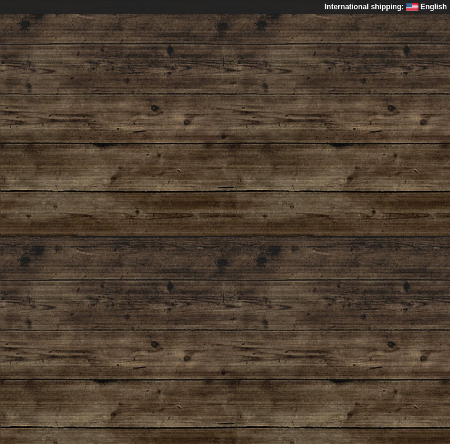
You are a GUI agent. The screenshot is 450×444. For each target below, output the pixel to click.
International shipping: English (386, 6)
